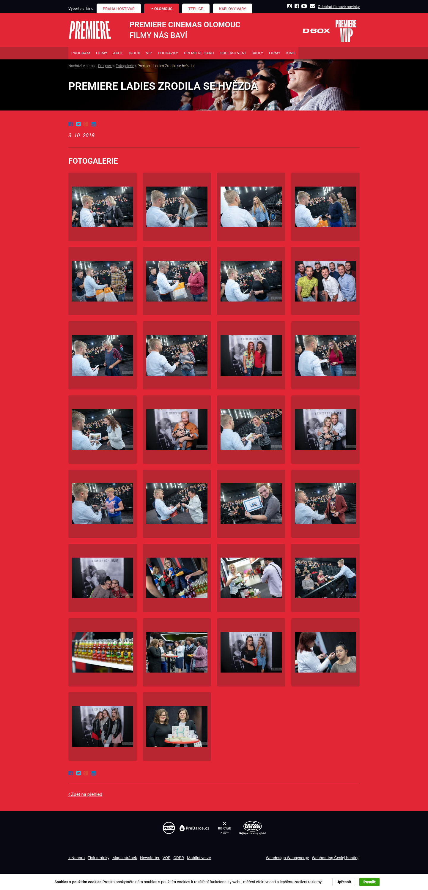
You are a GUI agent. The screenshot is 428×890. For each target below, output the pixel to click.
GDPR (178, 858)
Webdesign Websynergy (287, 858)
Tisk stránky (98, 858)
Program (105, 66)
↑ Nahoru (76, 858)
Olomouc (163, 9)
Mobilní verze (199, 858)
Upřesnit (343, 882)
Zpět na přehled (86, 795)
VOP (167, 858)
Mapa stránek (124, 858)
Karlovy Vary (232, 9)
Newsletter (150, 858)
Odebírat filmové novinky (339, 6)
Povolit (369, 882)
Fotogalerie (125, 66)
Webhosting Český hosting (336, 858)
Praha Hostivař (119, 9)
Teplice (195, 9)
